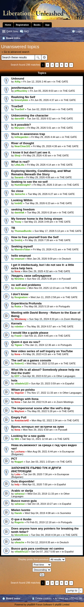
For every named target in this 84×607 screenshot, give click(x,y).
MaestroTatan (22, 249)
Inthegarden (22, 137)
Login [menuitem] (79, 31)
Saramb (19, 177)
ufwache (19, 542)
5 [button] (61, 65)
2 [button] (47, 65)
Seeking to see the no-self (29, 181)
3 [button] (52, 65)
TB (13, 228)
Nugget (19, 461)
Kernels (16, 323)
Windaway (21, 319)
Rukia (18, 306)
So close (17, 191)
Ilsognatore (21, 297)
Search (38, 57)
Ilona (17, 271)
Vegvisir (19, 392)
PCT (14, 458)
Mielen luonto (20, 510)
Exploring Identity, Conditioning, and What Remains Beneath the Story (41, 172)
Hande (18, 513)
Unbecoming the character (29, 115)
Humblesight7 (23, 184)
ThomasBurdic (23, 231)
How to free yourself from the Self (34, 237)
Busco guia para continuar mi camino (37, 548)
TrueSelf (17, 106)
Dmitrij (18, 240)
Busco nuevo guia (24, 500)
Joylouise (20, 288)
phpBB (30, 604)
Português (64, 306)
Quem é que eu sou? (25, 342)
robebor (19, 326)
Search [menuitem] (80, 38)
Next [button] (71, 65)
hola (14, 380)
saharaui (20, 493)
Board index (13, 598)
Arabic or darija (22, 490)
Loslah (16, 539)
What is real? (20, 161)
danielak (19, 212)
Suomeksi (65, 513)
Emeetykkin (21, 100)
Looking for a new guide (28, 436)
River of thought (22, 143)
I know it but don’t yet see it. (31, 152)
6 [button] (66, 65)
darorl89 (19, 118)
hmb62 (18, 203)
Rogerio (19, 522)
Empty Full (18, 417)
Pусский (66, 278)
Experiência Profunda (26, 303)
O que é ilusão (21, 519)
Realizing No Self (23, 97)
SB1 (17, 439)
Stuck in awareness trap (28, 134)
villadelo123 (21, 383)
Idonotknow (21, 535)
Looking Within (21, 200)
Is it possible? (21, 124)
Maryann (20, 127)
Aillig (18, 81)
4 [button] (57, 65)
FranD (18, 335)
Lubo (18, 474)
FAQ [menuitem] (26, 31)
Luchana (20, 451)
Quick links (12, 31)
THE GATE (62, 81)
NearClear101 (22, 146)
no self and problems (26, 285)
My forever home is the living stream (36, 218)
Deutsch (66, 258)
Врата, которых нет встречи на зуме (37, 426)
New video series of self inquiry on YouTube (42, 351)
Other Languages (65, 376)
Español (69, 383)
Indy (17, 484)
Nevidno (19, 278)
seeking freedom (23, 209)
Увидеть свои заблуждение (31, 275)
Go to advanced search (16, 51)
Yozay (18, 221)
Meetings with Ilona (25, 399)
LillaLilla (19, 164)
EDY (17, 376)
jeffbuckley (21, 90)
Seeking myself (22, 246)
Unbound (17, 78)
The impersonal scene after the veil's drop (40, 408)
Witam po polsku (23, 389)
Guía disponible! (22, 481)
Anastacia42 (22, 420)
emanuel (20, 258)
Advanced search (44, 57)
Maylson (19, 411)
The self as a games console (31, 360)
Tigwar (18, 345)
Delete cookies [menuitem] (43, 598)
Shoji (18, 155)
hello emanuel (21, 255)
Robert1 (19, 363)
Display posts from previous (41, 559)
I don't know (19, 294)
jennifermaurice (22, 87)
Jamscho (20, 194)
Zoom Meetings (72, 319)
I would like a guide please (29, 332)
